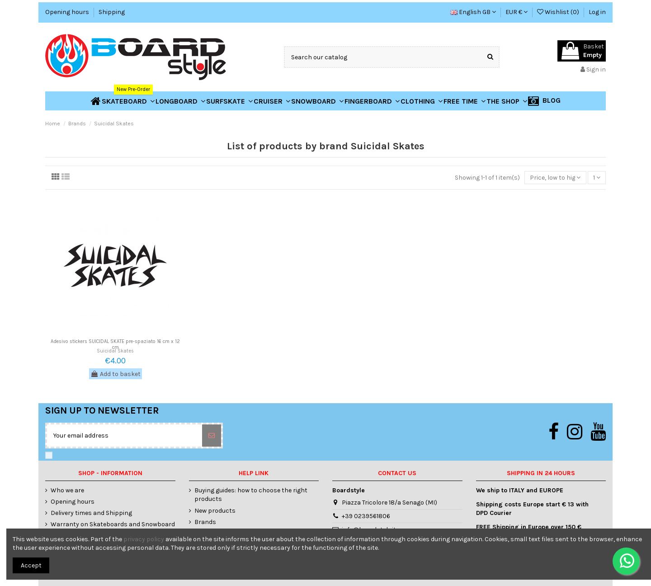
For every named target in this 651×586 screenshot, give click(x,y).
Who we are (67, 490)
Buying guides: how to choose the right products (250, 494)
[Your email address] (124, 435)
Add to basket (115, 374)
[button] (507, 100)
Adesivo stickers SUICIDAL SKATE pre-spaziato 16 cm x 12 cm (115, 344)
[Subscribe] (211, 435)
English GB (473, 12)
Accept (31, 565)
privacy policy (143, 539)
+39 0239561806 (366, 516)
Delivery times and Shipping (91, 513)
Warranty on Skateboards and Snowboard (113, 524)
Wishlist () (558, 12)
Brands (205, 522)
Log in (597, 12)
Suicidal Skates (115, 351)
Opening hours (67, 12)
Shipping (112, 12)
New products (215, 511)
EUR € (516, 12)
